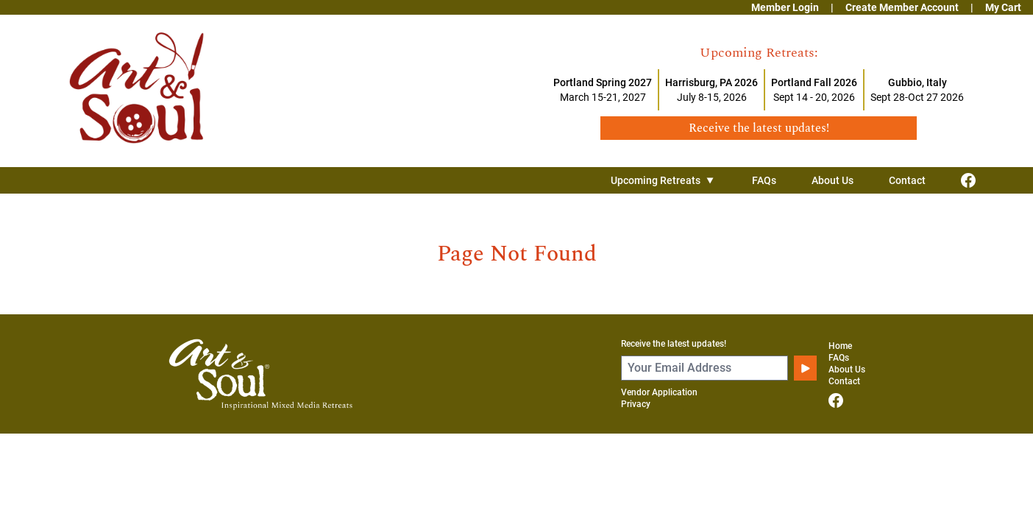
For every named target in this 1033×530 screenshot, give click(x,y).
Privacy (635, 404)
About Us (832, 180)
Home (840, 346)
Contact (907, 180)
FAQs (764, 180)
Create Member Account (902, 7)
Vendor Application (659, 392)
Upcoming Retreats (664, 180)
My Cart (1003, 7)
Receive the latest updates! (673, 344)
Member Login (785, 7)
